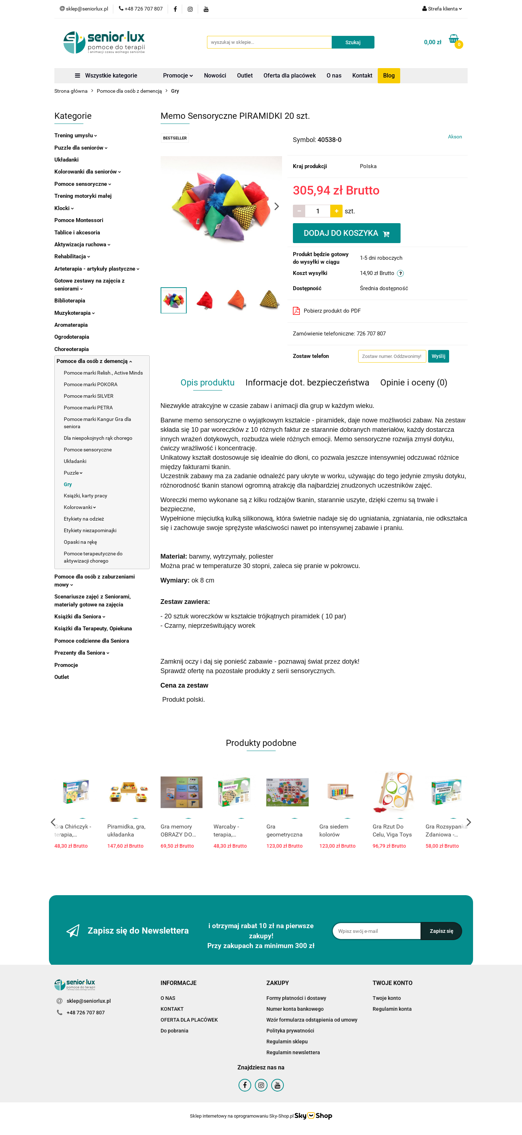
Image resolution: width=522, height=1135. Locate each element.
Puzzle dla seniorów (81, 148)
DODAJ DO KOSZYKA (347, 233)
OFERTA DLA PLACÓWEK (189, 1020)
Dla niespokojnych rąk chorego (98, 438)
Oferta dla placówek (290, 75)
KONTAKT (172, 1009)
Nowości (215, 75)
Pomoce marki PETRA (88, 407)
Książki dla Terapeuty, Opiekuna (93, 628)
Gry (68, 484)
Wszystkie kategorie (106, 75)
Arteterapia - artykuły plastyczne (97, 269)
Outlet (245, 75)
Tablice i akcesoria (77, 232)
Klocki (64, 208)
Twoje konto (387, 998)
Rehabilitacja (72, 256)
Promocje (178, 75)
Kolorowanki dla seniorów (87, 171)
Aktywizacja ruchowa (82, 244)
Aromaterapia (71, 325)
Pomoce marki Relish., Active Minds (103, 373)
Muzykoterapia (74, 313)
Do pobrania (174, 1031)
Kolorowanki (80, 507)
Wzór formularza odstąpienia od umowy (311, 1020)
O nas (334, 75)
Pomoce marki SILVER (88, 396)
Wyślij (439, 356)
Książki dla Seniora (79, 616)
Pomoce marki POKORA (90, 384)
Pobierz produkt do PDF (327, 311)
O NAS (168, 998)
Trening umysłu (75, 135)
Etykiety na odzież (84, 519)
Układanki (66, 160)
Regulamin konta (392, 1009)
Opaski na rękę (80, 542)
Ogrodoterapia (71, 337)
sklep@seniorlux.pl (89, 1001)
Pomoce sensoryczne (82, 184)
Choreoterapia (71, 349)
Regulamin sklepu (287, 1041)
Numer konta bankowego (295, 1009)
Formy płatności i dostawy (296, 998)
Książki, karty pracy (85, 495)
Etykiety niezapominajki (90, 530)
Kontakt (362, 75)
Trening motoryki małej (83, 196)
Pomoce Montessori (78, 220)
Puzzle (73, 473)
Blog (389, 75)
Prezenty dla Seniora (81, 653)
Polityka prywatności (290, 1031)
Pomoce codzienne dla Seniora (91, 641)
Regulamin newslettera (293, 1052)
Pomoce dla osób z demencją (94, 361)
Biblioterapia (69, 300)
